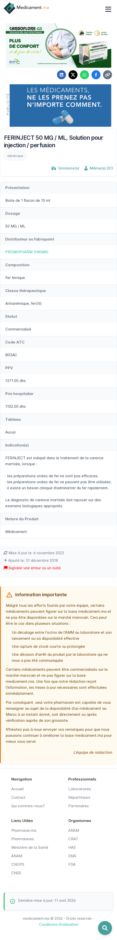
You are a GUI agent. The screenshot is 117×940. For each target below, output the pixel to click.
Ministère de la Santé (29, 847)
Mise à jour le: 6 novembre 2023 (34, 552)
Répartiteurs (79, 797)
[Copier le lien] (107, 74)
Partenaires (78, 806)
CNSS (16, 872)
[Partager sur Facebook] (96, 74)
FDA (72, 864)
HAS (72, 847)
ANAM (16, 856)
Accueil (17, 788)
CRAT (73, 838)
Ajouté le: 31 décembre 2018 (31, 560)
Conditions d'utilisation (58, 924)
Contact (18, 797)
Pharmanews (22, 838)
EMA (72, 856)
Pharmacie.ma (23, 830)
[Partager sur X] (73, 74)
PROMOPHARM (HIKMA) (26, 252)
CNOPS (17, 864)
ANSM (73, 830)
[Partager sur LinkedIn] (61, 74)
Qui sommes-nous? (28, 806)
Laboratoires (79, 788)
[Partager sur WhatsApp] (84, 74)
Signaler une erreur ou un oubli (32, 568)
